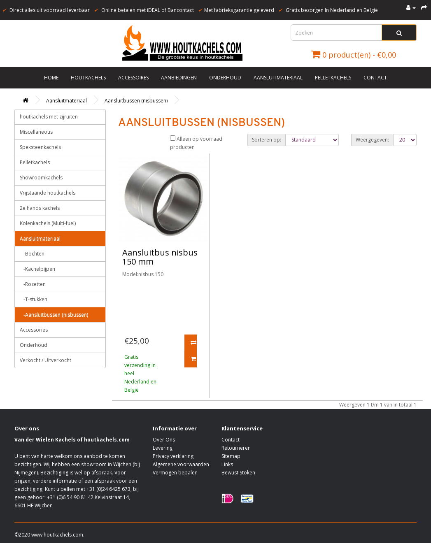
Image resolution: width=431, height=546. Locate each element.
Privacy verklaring (173, 456)
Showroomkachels (41, 177)
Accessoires (133, 77)
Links (227, 464)
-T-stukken (33, 299)
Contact (375, 77)
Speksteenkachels (40, 147)
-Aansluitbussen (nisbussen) (54, 314)
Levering (162, 447)
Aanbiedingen (179, 77)
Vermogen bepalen (175, 472)
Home (51, 77)
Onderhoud (225, 77)
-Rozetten (33, 284)
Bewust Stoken (238, 472)
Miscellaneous (36, 131)
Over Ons (164, 439)
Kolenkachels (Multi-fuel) (48, 223)
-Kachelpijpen (37, 268)
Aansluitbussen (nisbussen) (136, 100)
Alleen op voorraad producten (196, 143)
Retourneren (236, 447)
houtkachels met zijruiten (49, 116)
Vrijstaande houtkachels (47, 192)
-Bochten (32, 253)
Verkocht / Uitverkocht (45, 360)
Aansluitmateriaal (278, 77)
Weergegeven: (372, 139)
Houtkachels (88, 77)
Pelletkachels (333, 77)
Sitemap (230, 456)
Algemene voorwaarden (181, 464)
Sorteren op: (266, 139)
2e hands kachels (40, 207)
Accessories (34, 329)
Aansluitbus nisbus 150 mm (160, 257)
